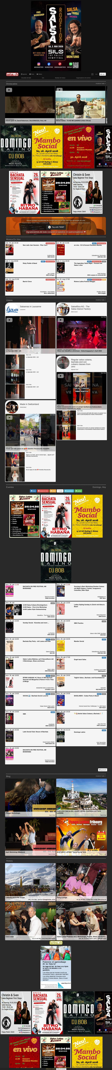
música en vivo (43, 491)
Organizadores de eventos (83, 78)
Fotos (31, 74)
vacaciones (69, 491)
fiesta (33, 491)
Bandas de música (60, 78)
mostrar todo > (101, 83)
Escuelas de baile (26, 78)
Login (103, 74)
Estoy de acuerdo (61, 1069)
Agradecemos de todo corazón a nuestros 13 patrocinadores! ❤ (56, 232)
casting (78, 491)
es (97, 74)
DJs (43, 78)
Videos (39, 74)
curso (60, 491)
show (53, 491)
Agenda (24, 74)
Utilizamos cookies (51, 1069)
